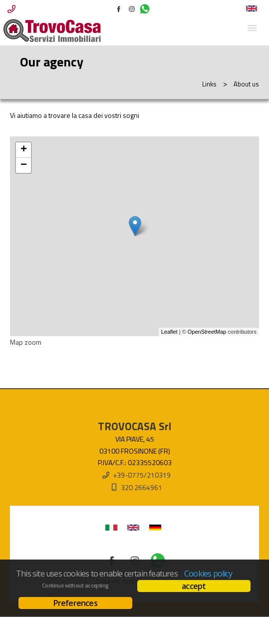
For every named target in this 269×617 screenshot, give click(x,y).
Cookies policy (208, 573)
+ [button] (23, 149)
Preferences (75, 603)
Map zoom (25, 342)
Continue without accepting (75, 585)
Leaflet (169, 332)
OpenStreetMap (207, 332)
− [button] (23, 165)
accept (194, 586)
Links (209, 84)
